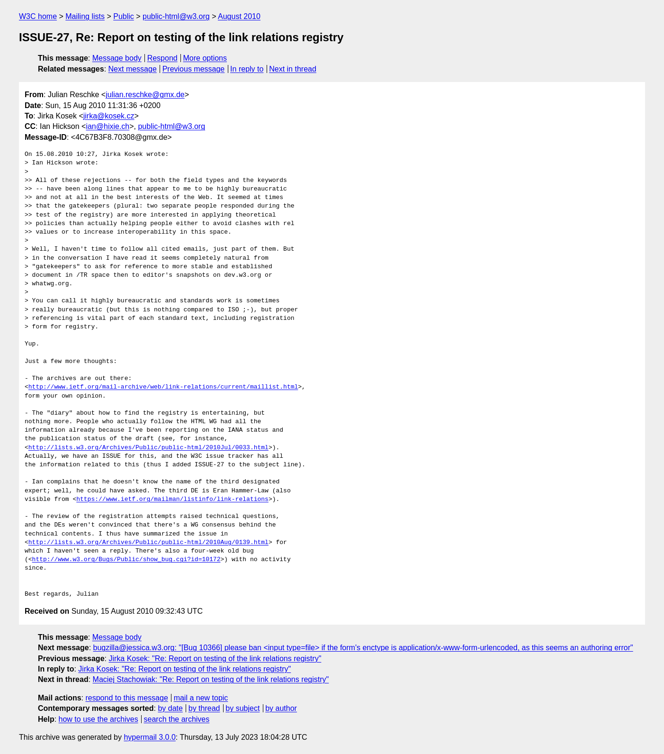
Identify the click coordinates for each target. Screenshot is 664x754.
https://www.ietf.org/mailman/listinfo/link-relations (172, 499)
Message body (117, 58)
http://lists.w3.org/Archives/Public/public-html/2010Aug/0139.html (148, 542)
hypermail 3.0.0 (149, 737)
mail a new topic (201, 698)
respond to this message (126, 698)
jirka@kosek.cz (109, 116)
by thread (204, 708)
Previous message (193, 69)
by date (170, 708)
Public (123, 16)
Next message (132, 69)
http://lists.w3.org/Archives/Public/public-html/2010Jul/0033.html (148, 448)
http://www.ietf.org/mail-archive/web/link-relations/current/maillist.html (163, 387)
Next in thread (292, 69)
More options (205, 58)
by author (281, 708)
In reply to (246, 69)
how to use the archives (98, 719)
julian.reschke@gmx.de (145, 95)
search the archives (177, 719)
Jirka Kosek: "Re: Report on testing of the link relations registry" (214, 658)
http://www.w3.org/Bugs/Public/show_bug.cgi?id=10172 (126, 559)
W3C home (38, 16)
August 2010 (239, 16)
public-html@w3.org (176, 16)
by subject (242, 708)
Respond (162, 58)
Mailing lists (85, 16)
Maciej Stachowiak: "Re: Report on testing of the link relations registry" (211, 679)
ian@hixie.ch (107, 126)
